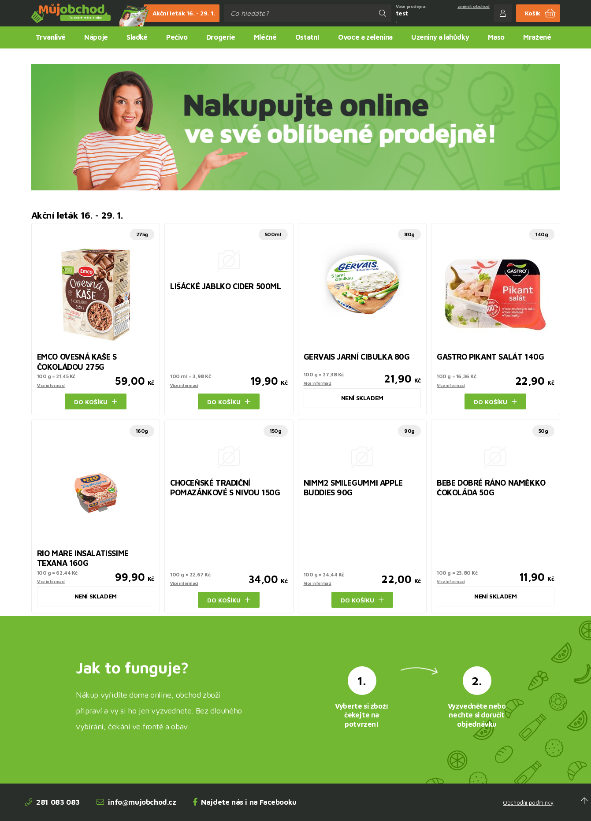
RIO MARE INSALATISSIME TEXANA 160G (83, 558)
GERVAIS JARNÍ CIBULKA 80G (357, 356)
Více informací (51, 385)
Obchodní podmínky (528, 802)
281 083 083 (52, 802)
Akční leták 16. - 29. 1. (179, 13)
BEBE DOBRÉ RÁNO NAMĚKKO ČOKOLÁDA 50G (491, 488)
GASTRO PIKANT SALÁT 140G (490, 356)
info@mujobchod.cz (136, 802)
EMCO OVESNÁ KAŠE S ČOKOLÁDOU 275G (77, 361)
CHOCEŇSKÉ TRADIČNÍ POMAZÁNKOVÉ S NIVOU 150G (225, 488)
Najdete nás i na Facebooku (245, 802)
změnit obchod (473, 6)
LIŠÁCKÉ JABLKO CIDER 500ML (225, 286)
